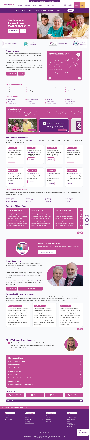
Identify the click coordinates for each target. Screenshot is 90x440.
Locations (42, 5)
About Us (7, 415)
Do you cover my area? (14, 364)
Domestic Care (72, 150)
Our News (48, 421)
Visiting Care (31, 140)
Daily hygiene (11, 101)
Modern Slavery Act (51, 436)
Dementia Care (13, 173)
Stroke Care (67, 201)
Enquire (71, 10)
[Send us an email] (87, 224)
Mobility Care (48, 201)
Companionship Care (76, 173)
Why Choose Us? (9, 419)
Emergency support (12, 103)
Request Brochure (29, 422)
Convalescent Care (30, 199)
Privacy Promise (27, 436)
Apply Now (69, 415)
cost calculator (36, 280)
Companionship (11, 99)
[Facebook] (40, 432)
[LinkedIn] (45, 432)
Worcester (70, 92)
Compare (50, 10)
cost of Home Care (20, 280)
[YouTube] (48, 432)
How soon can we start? (14, 374)
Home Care (20, 5)
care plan (22, 275)
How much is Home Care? (15, 371)
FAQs (64, 10)
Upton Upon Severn (73, 90)
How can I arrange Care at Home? (17, 361)
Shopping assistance (70, 101)
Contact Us (7, 417)
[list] (44, 125)
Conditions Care (29, 417)
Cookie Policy (35, 436)
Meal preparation (51, 101)
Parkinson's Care (68, 199)
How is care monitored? (14, 381)
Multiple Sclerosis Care (70, 198)
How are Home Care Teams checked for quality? (20, 384)
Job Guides (69, 422)
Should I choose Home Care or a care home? (19, 377)
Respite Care (69, 99)
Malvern (50, 90)
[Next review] (79, 78)
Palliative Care (32, 173)
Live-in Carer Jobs (71, 419)
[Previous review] (50, 78)
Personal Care (11, 150)
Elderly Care (28, 201)
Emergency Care (48, 198)
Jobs (54, 5)
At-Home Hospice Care (11, 201)
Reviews (43, 10)
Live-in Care (28, 5)
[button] (11, 160)
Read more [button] (59, 69)
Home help (29, 101)
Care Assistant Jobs (71, 417)
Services (24, 10)
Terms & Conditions (60, 436)
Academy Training (71, 424)
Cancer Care (28, 198)
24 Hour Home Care (10, 198)
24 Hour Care (30, 152)
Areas (17, 10)
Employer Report (42, 436)
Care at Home (28, 415)
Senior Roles (69, 426)
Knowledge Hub (49, 419)
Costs (35, 5)
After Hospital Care (10, 199)
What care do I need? (13, 368)
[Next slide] (79, 125)
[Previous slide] (9, 125)
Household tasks (31, 103)
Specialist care (69, 103)
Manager (58, 10)
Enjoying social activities (32, 99)
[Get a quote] (87, 215)
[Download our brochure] (87, 220)
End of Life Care (48, 199)
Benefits (31, 10)
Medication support (51, 103)
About (48, 5)
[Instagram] (43, 432)
